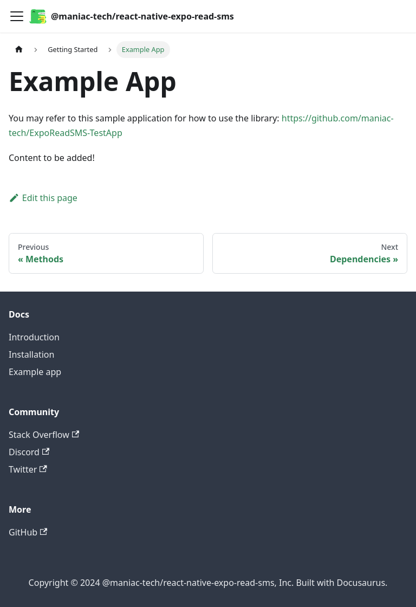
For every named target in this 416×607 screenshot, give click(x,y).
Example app (35, 372)
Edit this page (43, 198)
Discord (29, 452)
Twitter (28, 469)
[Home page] (19, 49)
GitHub (28, 532)
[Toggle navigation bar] (17, 16)
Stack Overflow (44, 435)
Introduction (34, 337)
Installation (31, 354)
